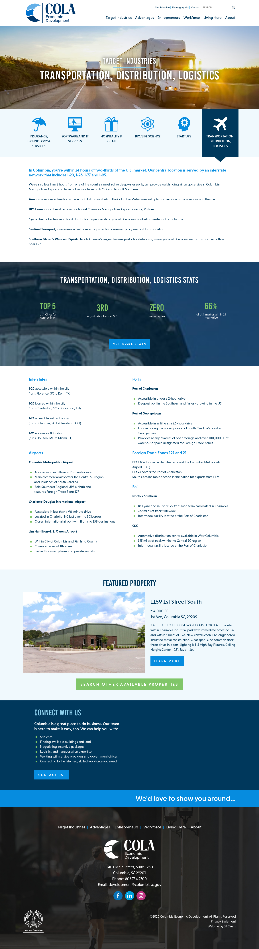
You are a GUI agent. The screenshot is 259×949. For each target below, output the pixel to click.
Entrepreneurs (169, 18)
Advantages (144, 18)
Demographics (180, 7)
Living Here (212, 18)
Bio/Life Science (147, 127)
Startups (184, 127)
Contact (195, 7)
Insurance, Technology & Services (38, 132)
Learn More (167, 661)
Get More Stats (129, 344)
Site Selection (162, 7)
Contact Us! (51, 775)
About (230, 18)
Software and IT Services (75, 130)
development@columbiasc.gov (135, 884)
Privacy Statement (223, 921)
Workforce (191, 18)
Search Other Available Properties (130, 684)
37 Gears (230, 926)
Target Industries (119, 18)
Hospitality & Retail (111, 130)
